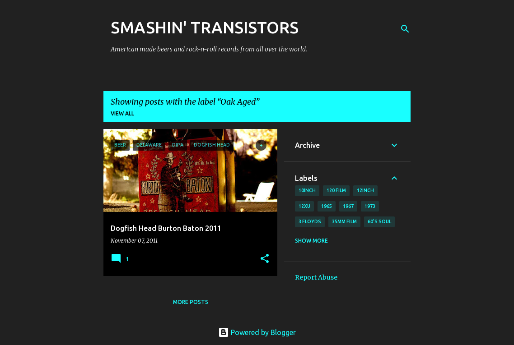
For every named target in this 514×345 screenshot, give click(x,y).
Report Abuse (316, 277)
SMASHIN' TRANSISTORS (205, 27)
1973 (369, 206)
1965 (326, 206)
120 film (336, 190)
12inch (365, 190)
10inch (307, 190)
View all (122, 113)
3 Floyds (310, 221)
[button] (264, 259)
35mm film (344, 221)
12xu (304, 206)
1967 (348, 206)
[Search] (405, 29)
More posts (190, 302)
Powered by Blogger (257, 332)
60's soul (379, 221)
